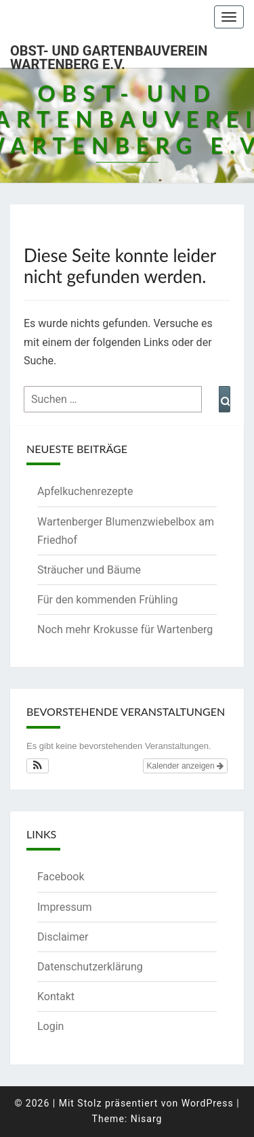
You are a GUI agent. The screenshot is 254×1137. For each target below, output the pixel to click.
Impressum (64, 907)
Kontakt (56, 996)
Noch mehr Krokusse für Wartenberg (125, 629)
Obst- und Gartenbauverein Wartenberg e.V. (108, 55)
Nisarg (147, 1118)
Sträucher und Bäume (89, 569)
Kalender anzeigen (185, 766)
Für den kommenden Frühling (107, 599)
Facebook (60, 876)
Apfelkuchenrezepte (85, 491)
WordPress (208, 1103)
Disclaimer (62, 936)
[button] (37, 766)
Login (50, 1026)
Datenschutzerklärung (90, 966)
